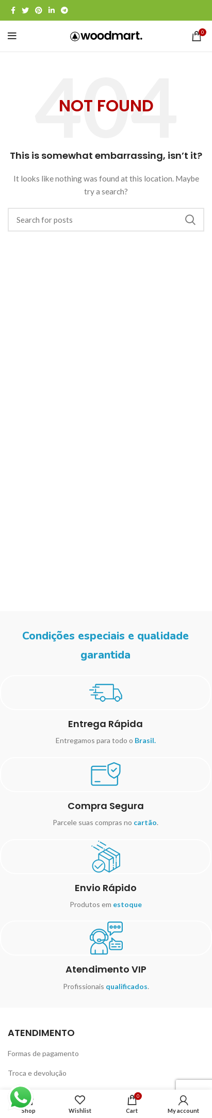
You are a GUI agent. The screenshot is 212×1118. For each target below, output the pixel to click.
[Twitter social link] (25, 10)
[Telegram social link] (64, 10)
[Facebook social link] (13, 10)
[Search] (106, 220)
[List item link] (106, 1053)
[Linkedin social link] (51, 10)
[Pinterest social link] (38, 10)
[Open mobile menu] (12, 36)
